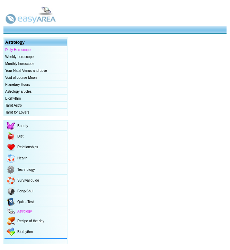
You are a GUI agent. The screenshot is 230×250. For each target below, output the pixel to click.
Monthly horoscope (20, 64)
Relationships (27, 147)
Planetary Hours (17, 84)
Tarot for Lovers (17, 112)
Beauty (22, 126)
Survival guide (28, 180)
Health (22, 158)
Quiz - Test (25, 202)
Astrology (24, 211)
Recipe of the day (30, 221)
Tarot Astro (13, 105)
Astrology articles (18, 91)
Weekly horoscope (19, 57)
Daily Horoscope (17, 50)
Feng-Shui (25, 191)
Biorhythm (13, 98)
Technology (26, 170)
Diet (20, 136)
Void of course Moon (21, 78)
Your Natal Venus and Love (26, 71)
